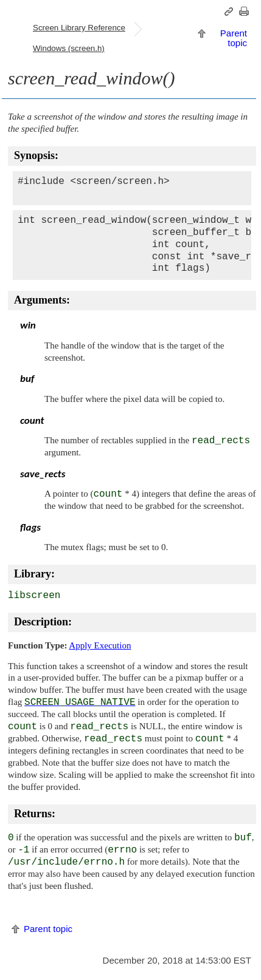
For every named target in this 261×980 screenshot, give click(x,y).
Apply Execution (100, 645)
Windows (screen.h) (69, 48)
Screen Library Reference (79, 27)
